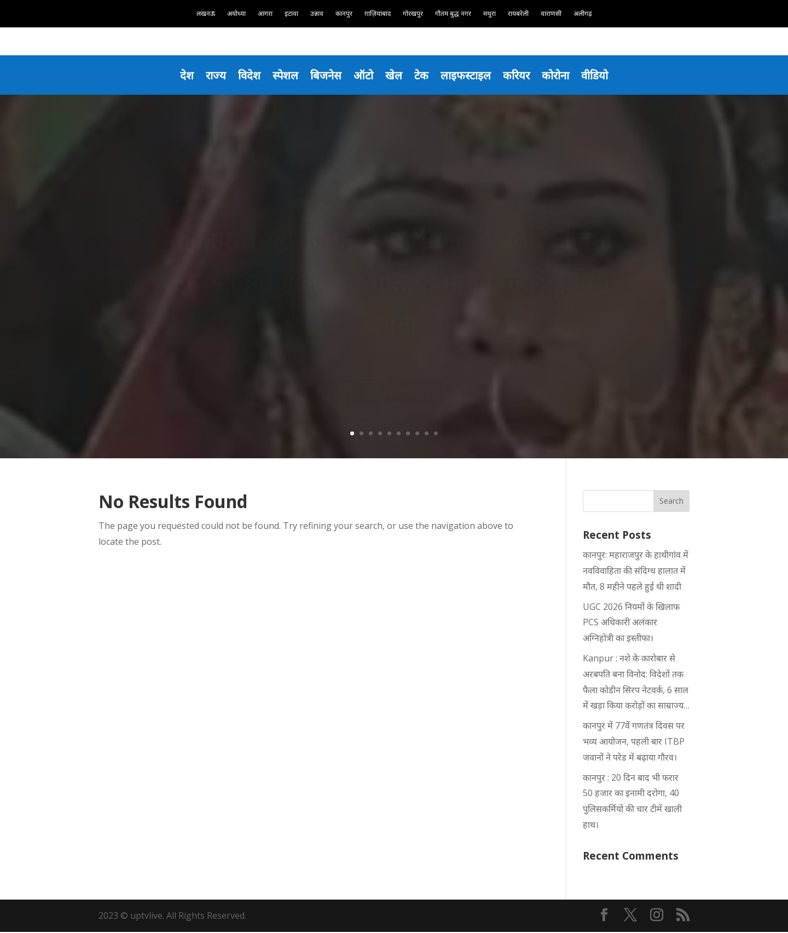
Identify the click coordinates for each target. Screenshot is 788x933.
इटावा (291, 14)
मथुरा (489, 14)
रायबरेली (518, 14)
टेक (421, 75)
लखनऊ (205, 14)
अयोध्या (236, 14)
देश (183, 75)
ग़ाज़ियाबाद (377, 14)
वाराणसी (551, 14)
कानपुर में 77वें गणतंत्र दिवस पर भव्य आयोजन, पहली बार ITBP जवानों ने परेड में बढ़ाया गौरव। (634, 742)
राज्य (212, 75)
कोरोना (558, 75)
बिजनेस (325, 75)
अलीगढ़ (582, 14)
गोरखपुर (413, 14)
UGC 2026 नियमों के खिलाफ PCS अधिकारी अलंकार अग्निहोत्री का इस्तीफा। (631, 623)
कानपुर (343, 14)
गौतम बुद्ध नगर (453, 14)
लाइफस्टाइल (466, 75)
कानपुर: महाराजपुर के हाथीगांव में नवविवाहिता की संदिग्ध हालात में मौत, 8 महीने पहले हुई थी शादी (635, 572)
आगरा (265, 14)
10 (436, 434)
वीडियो (598, 75)
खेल (393, 75)
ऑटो (363, 75)
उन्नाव (316, 14)
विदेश (246, 75)
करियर (518, 75)
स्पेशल (283, 75)
